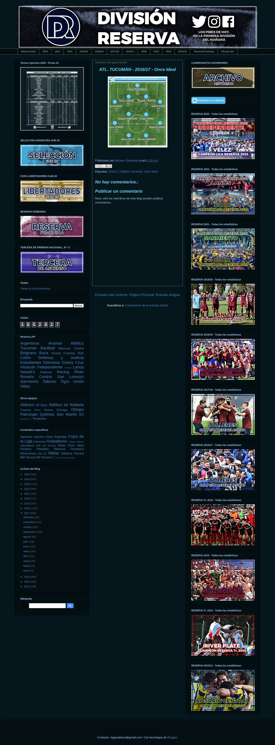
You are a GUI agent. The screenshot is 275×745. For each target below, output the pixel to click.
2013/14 (182, 51)
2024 (27, 479)
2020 (27, 498)
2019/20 (83, 51)
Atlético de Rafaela (66, 405)
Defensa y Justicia (61, 357)
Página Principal (141, 295)
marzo (27, 561)
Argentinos (29, 343)
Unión (78, 381)
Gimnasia (51, 362)
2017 (27, 513)
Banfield (47, 348)
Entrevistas (39, 441)
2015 (156, 51)
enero (26, 570)
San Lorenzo (70, 376)
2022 (57, 51)
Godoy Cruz (73, 362)
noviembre (29, 522)
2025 (27, 474)
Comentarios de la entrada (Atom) (146, 305)
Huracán (27, 367)
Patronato (29, 414)
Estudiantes (30, 362)
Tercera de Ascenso (204, 51)
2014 (168, 51)
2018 (27, 508)
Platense (46, 372)
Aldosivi (27, 405)
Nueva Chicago (55, 410)
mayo (26, 551)
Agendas (26, 436)
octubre (27, 527)
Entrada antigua (168, 295)
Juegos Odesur (76, 442)
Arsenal (55, 343)
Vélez (25, 386)
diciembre (29, 517)
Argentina (38, 436)
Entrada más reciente (111, 295)
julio (25, 541)
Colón (25, 357)
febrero (27, 565)
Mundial (52, 445)
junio (26, 546)
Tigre (64, 381)
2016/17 (130, 51)
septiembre (29, 531)
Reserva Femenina (69, 449)
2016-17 (114, 171)
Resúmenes (28, 453)
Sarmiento (29, 381)
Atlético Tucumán (131, 171)
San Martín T (26, 419)
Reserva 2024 (28, 51)
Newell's (27, 372)
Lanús (78, 367)
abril (26, 556)
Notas (62, 445)
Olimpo (77, 409)
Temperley (39, 418)
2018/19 (99, 51)
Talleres (49, 381)
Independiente (50, 367)
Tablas (53, 453)
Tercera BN (33, 457)
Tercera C (47, 457)
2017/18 (114, 51)
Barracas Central (71, 348)
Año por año (227, 51)
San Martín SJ (70, 414)
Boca (43, 353)
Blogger (172, 737)
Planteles (43, 449)
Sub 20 (42, 453)
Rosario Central (36, 376)
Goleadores (56, 441)
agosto (27, 536)
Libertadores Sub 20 (33, 445)
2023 (45, 51)
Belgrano (28, 353)
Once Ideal (151, 171)
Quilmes (47, 414)
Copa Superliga (56, 436)
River (79, 372)
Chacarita (25, 410)
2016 (144, 51)
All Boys (41, 405)
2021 (69, 51)
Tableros (66, 453)
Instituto (67, 368)
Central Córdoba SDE (67, 353)
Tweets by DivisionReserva (35, 288)
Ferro (37, 410)
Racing (63, 372)
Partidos (25, 449)
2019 (27, 503)
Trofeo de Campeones (65, 458)
